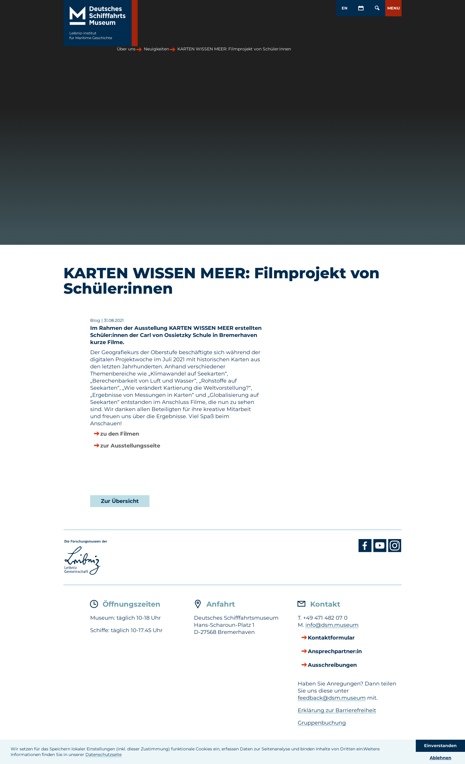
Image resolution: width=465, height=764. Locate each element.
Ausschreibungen (332, 665)
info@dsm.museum (332, 625)
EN (345, 8)
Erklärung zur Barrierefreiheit (337, 710)
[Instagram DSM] (395, 550)
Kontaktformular (331, 638)
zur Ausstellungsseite (130, 446)
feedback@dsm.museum (332, 698)
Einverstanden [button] (440, 745)
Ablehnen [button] (440, 757)
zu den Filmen (119, 434)
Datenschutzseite (103, 754)
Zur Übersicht (120, 501)
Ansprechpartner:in (335, 651)
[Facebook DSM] (366, 550)
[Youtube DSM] (380, 550)
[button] (393, 8)
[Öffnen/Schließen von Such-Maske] (377, 8)
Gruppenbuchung (322, 723)
